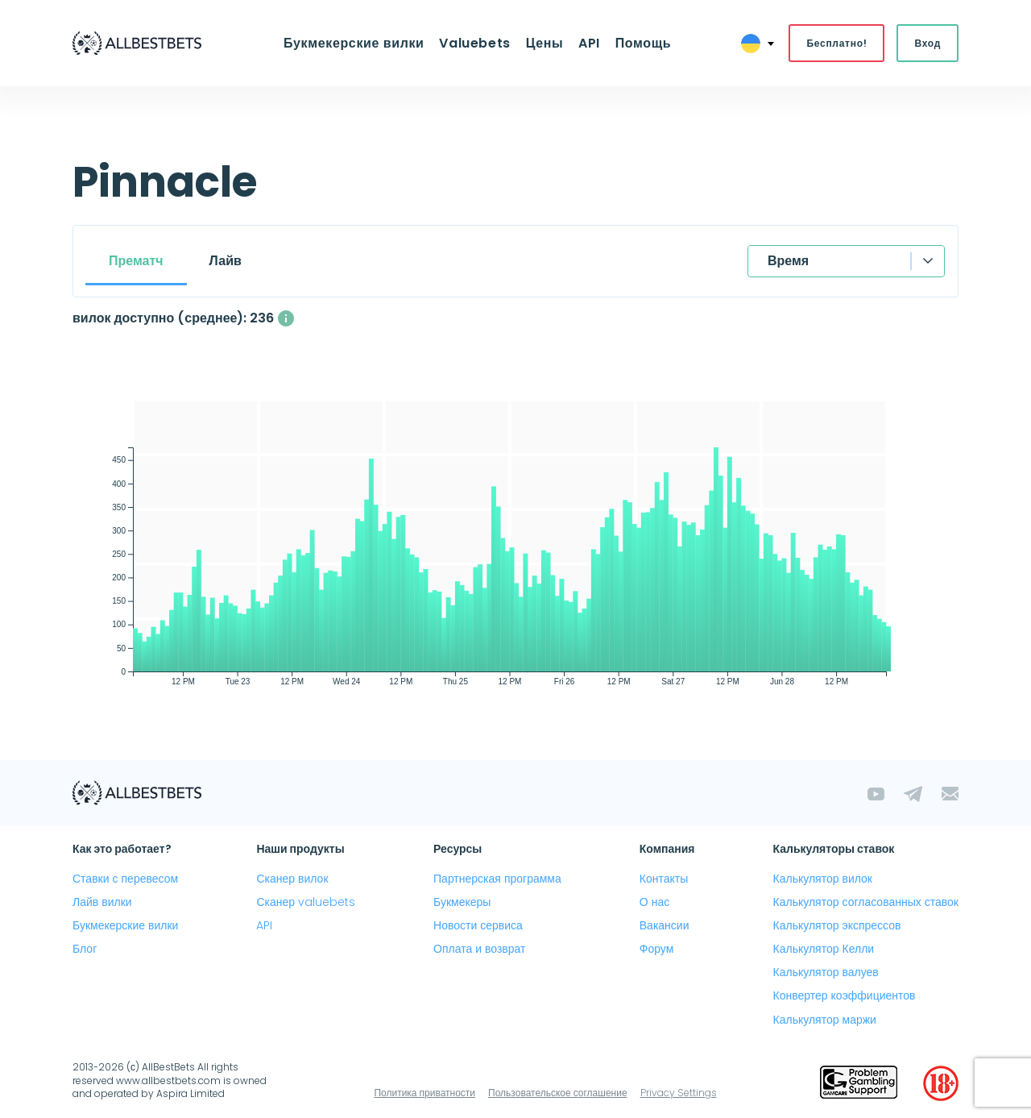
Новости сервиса (478, 925)
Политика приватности (424, 1092)
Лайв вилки (102, 902)
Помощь (642, 43)
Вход (927, 43)
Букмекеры (462, 902)
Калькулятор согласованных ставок (866, 902)
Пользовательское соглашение (557, 1092)
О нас (654, 902)
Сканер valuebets (305, 902)
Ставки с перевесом (125, 879)
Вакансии (664, 925)
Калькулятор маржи (824, 1020)
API (588, 43)
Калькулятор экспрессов (837, 925)
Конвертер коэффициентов (844, 996)
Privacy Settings (678, 1092)
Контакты (664, 879)
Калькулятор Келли (824, 949)
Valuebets (475, 43)
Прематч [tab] (136, 260)
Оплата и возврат (479, 949)
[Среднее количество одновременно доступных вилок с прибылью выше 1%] (286, 318)
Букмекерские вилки (354, 43)
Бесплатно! (836, 43)
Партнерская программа (497, 879)
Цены (545, 43)
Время (788, 260)
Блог (84, 949)
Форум (657, 949)
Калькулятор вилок (822, 879)
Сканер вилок (292, 879)
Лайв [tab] (225, 260)
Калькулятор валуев (826, 973)
